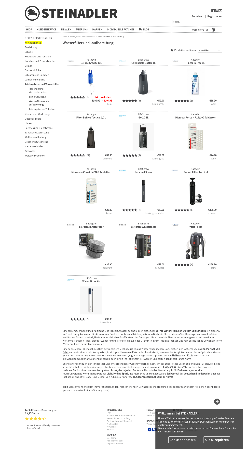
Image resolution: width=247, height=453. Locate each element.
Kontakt (110, 429)
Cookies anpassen (183, 440)
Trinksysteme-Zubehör (42, 109)
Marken (97, 29)
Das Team (111, 438)
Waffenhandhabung (36, 137)
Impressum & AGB (115, 443)
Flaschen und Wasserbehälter (38, 90)
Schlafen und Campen (37, 75)
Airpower (30, 151)
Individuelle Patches (120, 29)
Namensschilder (34, 146)
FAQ (109, 412)
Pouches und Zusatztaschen (40, 61)
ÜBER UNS (82, 29)
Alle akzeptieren (217, 440)
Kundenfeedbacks (115, 440)
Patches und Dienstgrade (39, 127)
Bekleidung (31, 47)
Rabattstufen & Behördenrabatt (121, 415)
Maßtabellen (112, 424)
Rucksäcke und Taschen (38, 56)
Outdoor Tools (33, 118)
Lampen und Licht (35, 79)
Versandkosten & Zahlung (118, 418)
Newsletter (111, 426)
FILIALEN (66, 29)
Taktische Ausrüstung (37, 132)
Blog (144, 29)
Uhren (28, 123)
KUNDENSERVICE (46, 29)
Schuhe (29, 51)
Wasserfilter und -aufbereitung (39, 103)
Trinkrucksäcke (37, 96)
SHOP (29, 29)
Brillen (28, 65)
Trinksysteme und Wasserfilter (42, 84)
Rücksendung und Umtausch (120, 421)
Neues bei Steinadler (38, 38)
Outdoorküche (33, 70)
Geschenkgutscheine (36, 141)
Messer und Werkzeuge (37, 114)
